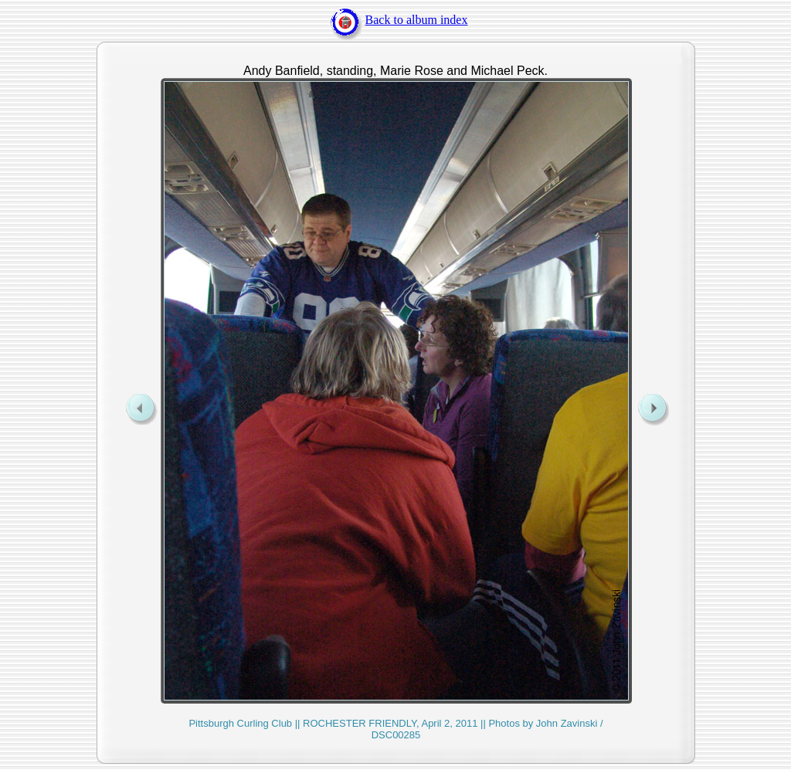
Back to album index (396, 19)
